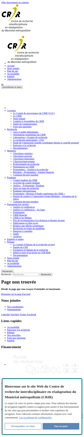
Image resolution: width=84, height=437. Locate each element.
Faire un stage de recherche (26, 188)
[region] (42, 407)
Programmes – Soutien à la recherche (30, 169)
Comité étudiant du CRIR (25, 180)
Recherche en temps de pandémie (29, 228)
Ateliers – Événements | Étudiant (28, 185)
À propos (11, 110)
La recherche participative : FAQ (28, 140)
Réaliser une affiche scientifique (28, 226)
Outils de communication (25, 124)
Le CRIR (17, 116)
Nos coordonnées (15, 307)
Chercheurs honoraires (23, 159)
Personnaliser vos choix (23, 426)
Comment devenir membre (25, 175)
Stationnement (14, 309)
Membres (11, 150)
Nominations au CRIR (23, 167)
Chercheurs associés (22, 156)
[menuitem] (45, 76)
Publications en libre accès (25, 223)
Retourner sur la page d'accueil (15, 294)
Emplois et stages (15, 239)
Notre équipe (19, 118)
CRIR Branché (20, 215)
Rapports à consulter (23, 231)
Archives (17, 236)
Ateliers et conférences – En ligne (29, 209)
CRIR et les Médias (22, 217)
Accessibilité (13, 74)
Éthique (10, 242)
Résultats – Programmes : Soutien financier (33, 172)
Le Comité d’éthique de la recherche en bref (34, 244)
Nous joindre (13, 68)
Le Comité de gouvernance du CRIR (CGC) (34, 113)
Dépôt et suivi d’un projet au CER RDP (32, 252)
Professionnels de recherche (26, 164)
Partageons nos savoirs (18, 204)
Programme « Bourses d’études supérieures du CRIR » (39, 193)
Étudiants (11, 177)
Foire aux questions (22, 126)
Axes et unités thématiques (25, 132)
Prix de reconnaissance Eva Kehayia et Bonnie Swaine (39, 220)
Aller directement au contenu (15, 2)
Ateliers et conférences (24, 207)
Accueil (10, 65)
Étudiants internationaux (24, 191)
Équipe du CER (20, 247)
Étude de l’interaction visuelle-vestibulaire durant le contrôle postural (46, 142)
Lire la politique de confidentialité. (35, 417)
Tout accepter (61, 426)
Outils (16, 234)
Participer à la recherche (24, 145)
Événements (19, 212)
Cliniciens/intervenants (24, 161)
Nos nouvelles (14, 335)
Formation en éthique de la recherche (30, 250)
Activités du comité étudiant (26, 183)
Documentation (20, 148)
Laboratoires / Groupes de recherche (30, 137)
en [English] (2, 84)
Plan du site (12, 71)
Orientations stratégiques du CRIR (29, 134)
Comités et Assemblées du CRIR (28, 121)
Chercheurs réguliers (23, 153)
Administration (14, 79)
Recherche (12, 129)
